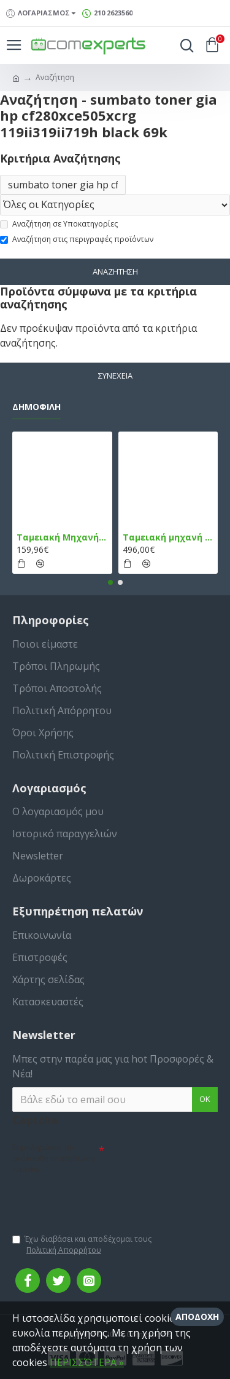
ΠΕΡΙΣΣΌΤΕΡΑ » (87, 1362)
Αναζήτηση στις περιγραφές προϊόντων (76, 239)
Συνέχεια (115, 375)
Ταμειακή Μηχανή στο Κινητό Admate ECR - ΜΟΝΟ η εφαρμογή (62, 537)
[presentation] (98, 1198)
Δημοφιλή (36, 406)
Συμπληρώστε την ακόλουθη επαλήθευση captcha (53, 1158)
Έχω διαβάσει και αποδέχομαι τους (81, 1245)
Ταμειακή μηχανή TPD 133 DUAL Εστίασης (168, 537)
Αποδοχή (197, 1316)
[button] (110, 582)
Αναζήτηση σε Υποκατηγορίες (59, 224)
